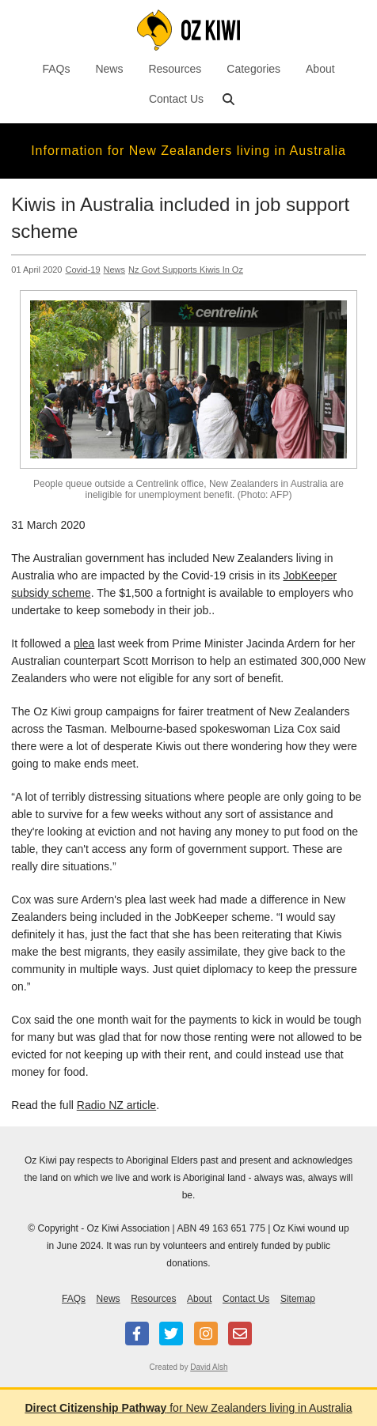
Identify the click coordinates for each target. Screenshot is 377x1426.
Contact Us (176, 98)
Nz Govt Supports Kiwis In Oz (185, 269)
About (320, 68)
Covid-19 (82, 269)
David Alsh (208, 1367)
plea (84, 643)
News (109, 68)
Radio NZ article (116, 1105)
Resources (174, 68)
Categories (253, 68)
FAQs (56, 68)
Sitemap (297, 1298)
